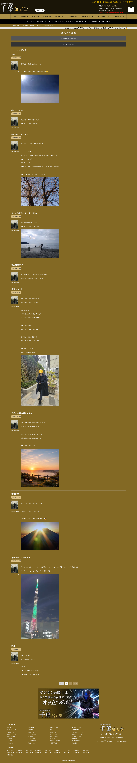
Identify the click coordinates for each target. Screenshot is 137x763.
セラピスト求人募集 (91, 21)
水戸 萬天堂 (19, 752)
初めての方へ (10, 727)
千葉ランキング (54, 736)
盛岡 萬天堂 (48, 750)
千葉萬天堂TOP (76, 730)
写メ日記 (35, 16)
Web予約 (40, 21)
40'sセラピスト (119, 16)
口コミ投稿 (69, 21)
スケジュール (73, 16)
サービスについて (11, 730)
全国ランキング (54, 738)
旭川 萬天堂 (10, 750)
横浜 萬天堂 (86, 752)
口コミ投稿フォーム (77, 734)
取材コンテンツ (32, 743)
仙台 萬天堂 (67, 750)
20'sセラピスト (87, 16)
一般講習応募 (53, 743)
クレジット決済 (59, 21)
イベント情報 (31, 738)
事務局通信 (74, 743)
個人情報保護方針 (76, 741)
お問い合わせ (79, 21)
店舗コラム (53, 730)
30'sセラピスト (103, 16)
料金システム (49, 21)
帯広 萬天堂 (29, 750)
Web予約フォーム (76, 736)
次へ (75, 683)
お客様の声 (47, 16)
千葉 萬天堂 (76, 752)
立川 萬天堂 (57, 752)
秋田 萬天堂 (57, 750)
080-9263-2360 (109, 5)
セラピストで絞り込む (67, 44)
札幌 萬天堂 (19, 750)
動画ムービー (31, 732)
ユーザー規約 (53, 734)
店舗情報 (24, 16)
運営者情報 (74, 738)
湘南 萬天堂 (10, 755)
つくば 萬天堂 (29, 752)
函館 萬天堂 (38, 750)
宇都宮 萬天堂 (10, 752)
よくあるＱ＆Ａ (32, 734)
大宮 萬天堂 (38, 752)
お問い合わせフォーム (77, 732)
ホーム (14, 16)
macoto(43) (15, 71)
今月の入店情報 (11, 736)
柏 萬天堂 (66, 752)
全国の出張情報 (32, 741)
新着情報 (30, 736)
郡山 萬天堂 (76, 750)
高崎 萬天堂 (86, 750)
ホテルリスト (31, 21)
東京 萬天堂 (48, 752)
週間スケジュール (11, 734)
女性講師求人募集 (104, 21)
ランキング (59, 16)
